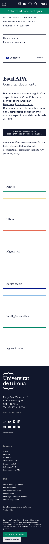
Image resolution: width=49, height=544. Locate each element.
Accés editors (8, 510)
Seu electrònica (9, 488)
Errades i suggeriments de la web (17, 507)
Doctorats (7, 458)
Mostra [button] (40, 58)
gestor (38, 524)
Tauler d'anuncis (10, 461)
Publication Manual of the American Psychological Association (22, 101)
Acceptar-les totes (14, 534)
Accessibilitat (9, 494)
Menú (44, 4)
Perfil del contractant (12, 491)
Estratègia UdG (9, 467)
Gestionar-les (12, 539)
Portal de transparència (13, 485)
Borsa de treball (9, 464)
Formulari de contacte (12, 412)
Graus (5, 452)
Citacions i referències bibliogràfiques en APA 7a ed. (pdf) (24, 133)
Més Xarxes (8, 433)
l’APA (10, 119)
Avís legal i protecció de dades (15, 497)
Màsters (6, 455)
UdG (5, 18)
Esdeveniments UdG (11, 470)
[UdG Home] (4, 4)
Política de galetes (11, 500)
